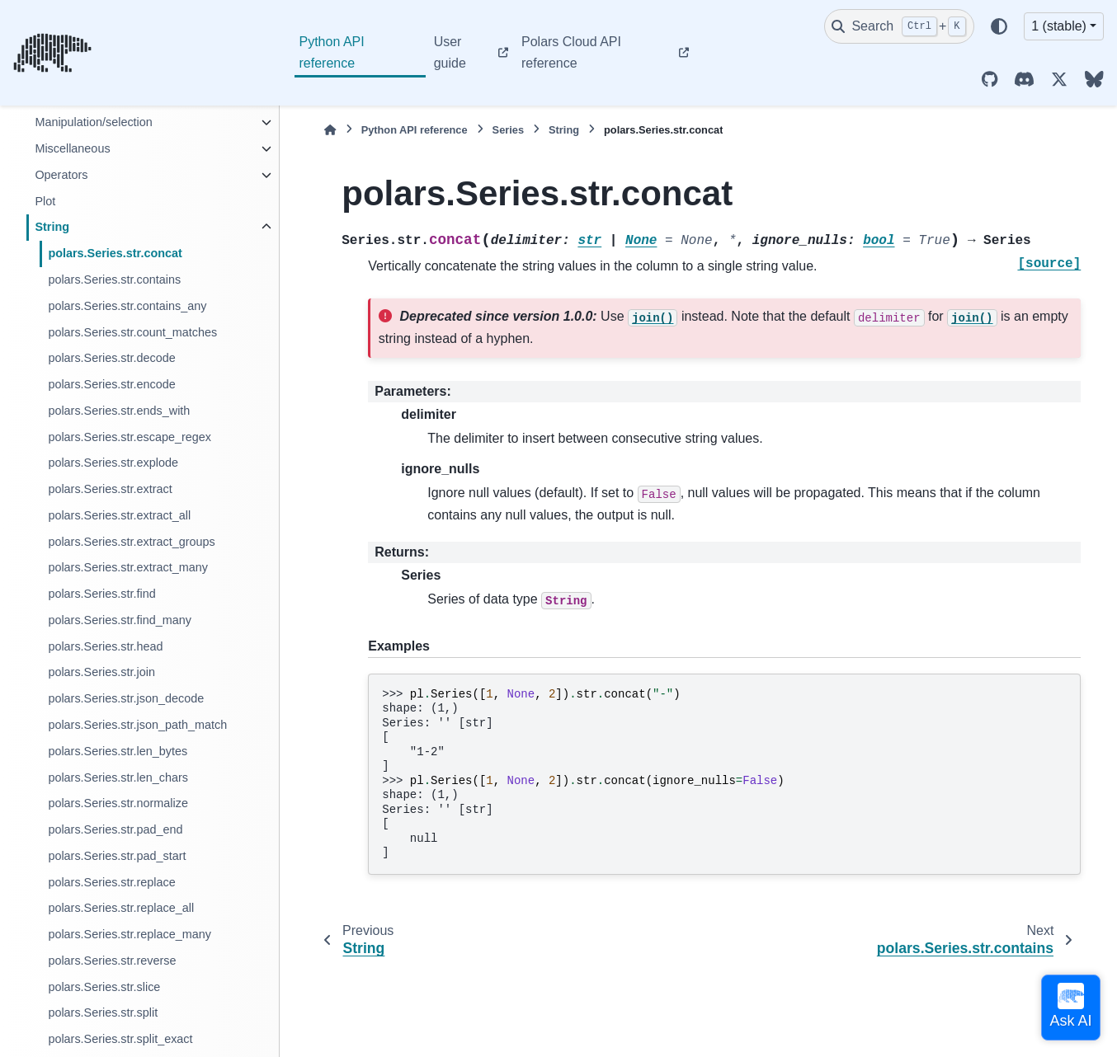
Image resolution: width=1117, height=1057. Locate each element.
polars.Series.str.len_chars (118, 777)
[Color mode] (999, 26)
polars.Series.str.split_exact (120, 1038)
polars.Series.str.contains (114, 279)
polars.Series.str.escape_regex (129, 437)
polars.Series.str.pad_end (115, 829)
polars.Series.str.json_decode (126, 698)
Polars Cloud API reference (571, 52)
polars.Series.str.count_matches (132, 332)
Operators (61, 174)
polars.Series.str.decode (111, 357)
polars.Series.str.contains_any (127, 305)
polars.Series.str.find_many (119, 620)
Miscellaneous (72, 148)
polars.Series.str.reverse (112, 960)
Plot (45, 201)
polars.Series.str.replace (111, 882)
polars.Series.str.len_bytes (117, 751)
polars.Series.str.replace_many (129, 934)
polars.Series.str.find (101, 593)
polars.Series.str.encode (111, 384)
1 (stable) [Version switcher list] (1058, 26)
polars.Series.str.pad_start (117, 855)
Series (508, 130)
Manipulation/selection (93, 122)
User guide (450, 52)
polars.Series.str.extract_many (128, 567)
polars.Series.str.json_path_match (137, 724)
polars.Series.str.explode (113, 462)
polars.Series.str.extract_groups (131, 541)
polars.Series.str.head (105, 646)
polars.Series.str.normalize (118, 803)
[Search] (899, 26)
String (52, 226)
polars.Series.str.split (103, 1012)
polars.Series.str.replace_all (121, 907)
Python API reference (332, 52)
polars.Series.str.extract (110, 489)
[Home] (330, 130)
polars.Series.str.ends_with (119, 410)
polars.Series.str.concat (114, 253)
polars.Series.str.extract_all (119, 515)
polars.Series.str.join (101, 672)
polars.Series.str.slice (104, 987)
